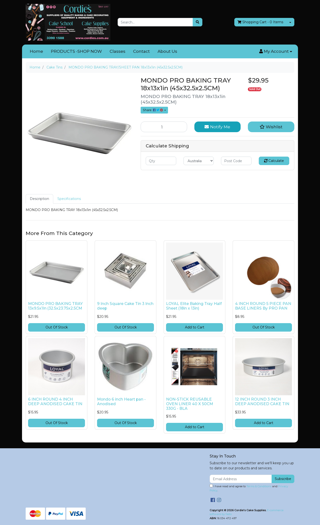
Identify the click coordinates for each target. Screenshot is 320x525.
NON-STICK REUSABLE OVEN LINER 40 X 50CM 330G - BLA (189, 404)
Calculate (274, 161)
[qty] (161, 161)
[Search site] (197, 22)
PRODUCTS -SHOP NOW (76, 51)
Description (39, 199)
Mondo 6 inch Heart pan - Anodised (121, 401)
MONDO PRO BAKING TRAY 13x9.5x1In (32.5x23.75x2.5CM (55, 306)
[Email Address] (241, 479)
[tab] (39, 199)
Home (36, 51)
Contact (141, 51)
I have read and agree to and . (249, 488)
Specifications (69, 199)
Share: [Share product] (153, 110)
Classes (117, 51)
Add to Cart (194, 327)
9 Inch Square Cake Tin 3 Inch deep (125, 306)
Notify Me (217, 126)
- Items (260, 22)
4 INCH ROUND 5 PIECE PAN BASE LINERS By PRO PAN (263, 306)
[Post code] (236, 161)
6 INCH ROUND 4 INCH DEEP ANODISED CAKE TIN (55, 401)
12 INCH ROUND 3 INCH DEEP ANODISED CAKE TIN (262, 401)
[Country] (198, 161)
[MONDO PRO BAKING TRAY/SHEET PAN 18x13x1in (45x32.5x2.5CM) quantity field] (164, 127)
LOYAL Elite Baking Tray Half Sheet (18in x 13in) (194, 306)
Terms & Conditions (258, 486)
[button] (275, 51)
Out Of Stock (57, 327)
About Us (167, 51)
